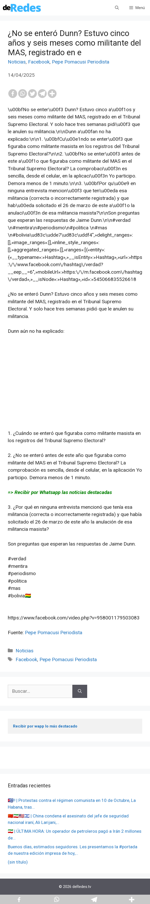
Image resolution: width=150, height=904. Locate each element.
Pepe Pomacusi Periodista (80, 62)
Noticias (17, 62)
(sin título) (18, 862)
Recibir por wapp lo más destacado (45, 726)
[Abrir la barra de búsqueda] (117, 8)
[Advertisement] (75, 393)
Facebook (39, 62)
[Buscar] (79, 691)
